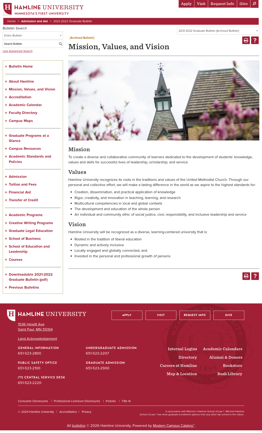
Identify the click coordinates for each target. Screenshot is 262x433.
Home (12, 21)
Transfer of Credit (23, 202)
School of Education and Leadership (29, 251)
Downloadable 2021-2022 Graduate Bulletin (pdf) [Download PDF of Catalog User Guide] (31, 279)
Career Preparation (207, 13)
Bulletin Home (21, 69)
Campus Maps (21, 123)
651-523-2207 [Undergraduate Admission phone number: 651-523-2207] (97, 356)
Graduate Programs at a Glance (29, 140)
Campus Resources (25, 151)
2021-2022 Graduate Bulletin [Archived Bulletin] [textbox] (209, 33)
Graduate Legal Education (31, 233)
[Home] (44, 9)
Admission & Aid (112, 13)
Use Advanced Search (18, 53)
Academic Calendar (25, 107)
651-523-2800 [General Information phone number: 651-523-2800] (29, 356)
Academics (141, 13)
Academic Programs (26, 217)
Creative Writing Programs (31, 225)
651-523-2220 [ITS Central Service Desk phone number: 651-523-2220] (29, 385)
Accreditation (20, 99)
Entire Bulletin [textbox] (13, 38)
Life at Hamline (169, 13)
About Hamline (244, 13)
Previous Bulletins (24, 290)
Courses (15, 262)
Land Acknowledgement (37, 341)
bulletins (78, 428)
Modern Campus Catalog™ (173, 428)
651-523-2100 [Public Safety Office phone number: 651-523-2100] (29, 370)
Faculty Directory (23, 115)
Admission (18, 179)
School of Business (25, 241)
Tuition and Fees (23, 187)
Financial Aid (20, 195)
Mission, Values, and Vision (32, 91)
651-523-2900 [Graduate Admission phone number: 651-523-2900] (97, 370)
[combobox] (218, 33)
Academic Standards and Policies (30, 161)
